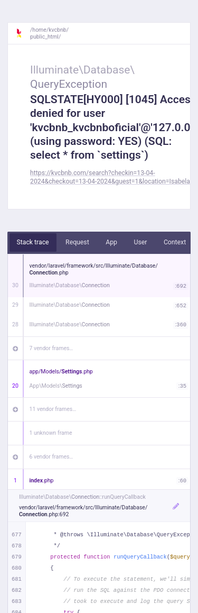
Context (175, 242)
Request (77, 242)
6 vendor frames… (51, 456)
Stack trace (33, 242)
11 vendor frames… (53, 409)
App (111, 242)
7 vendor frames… (51, 348)
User (140, 242)
